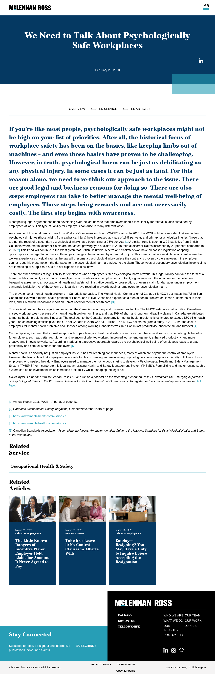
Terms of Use (126, 664)
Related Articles (136, 109)
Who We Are (173, 615)
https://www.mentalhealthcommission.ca (39, 416)
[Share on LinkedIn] (200, 61)
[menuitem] (101, 664)
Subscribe (85, 645)
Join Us (191, 626)
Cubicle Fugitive (197, 667)
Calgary (125, 615)
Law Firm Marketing (176, 667)
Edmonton (126, 621)
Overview (77, 109)
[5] (73, 346)
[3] (113, 302)
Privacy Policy (101, 664)
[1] (127, 241)
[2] (18, 250)
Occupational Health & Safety (41, 466)
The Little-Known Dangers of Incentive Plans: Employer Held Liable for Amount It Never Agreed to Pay (32, 553)
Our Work (193, 620)
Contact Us (173, 635)
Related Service (103, 109)
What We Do (173, 620)
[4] (195, 326)
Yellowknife (129, 626)
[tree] (107, 466)
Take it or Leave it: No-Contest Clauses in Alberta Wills (82, 547)
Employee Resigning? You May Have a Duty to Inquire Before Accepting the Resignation (131, 551)
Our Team (193, 615)
